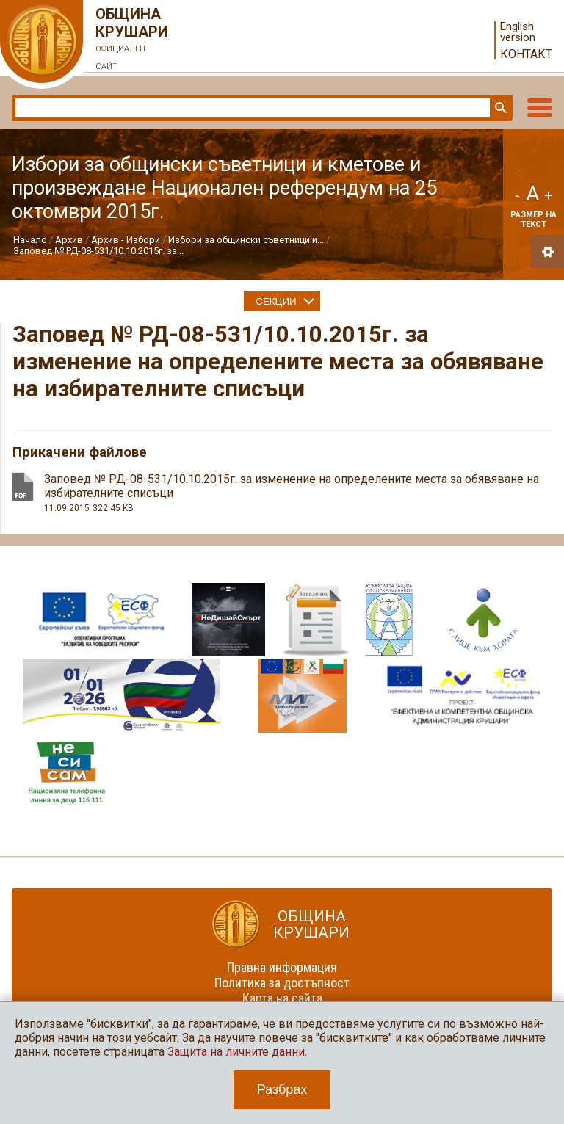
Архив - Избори (125, 239)
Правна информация (282, 967)
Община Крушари (132, 40)
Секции (276, 301)
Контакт (526, 53)
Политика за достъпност (282, 982)
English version (517, 32)
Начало (30, 239)
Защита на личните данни (236, 1052)
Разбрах (282, 1089)
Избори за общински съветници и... (246, 239)
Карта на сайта (282, 998)
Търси (499, 107)
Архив (69, 239)
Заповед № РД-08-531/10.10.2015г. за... (98, 250)
